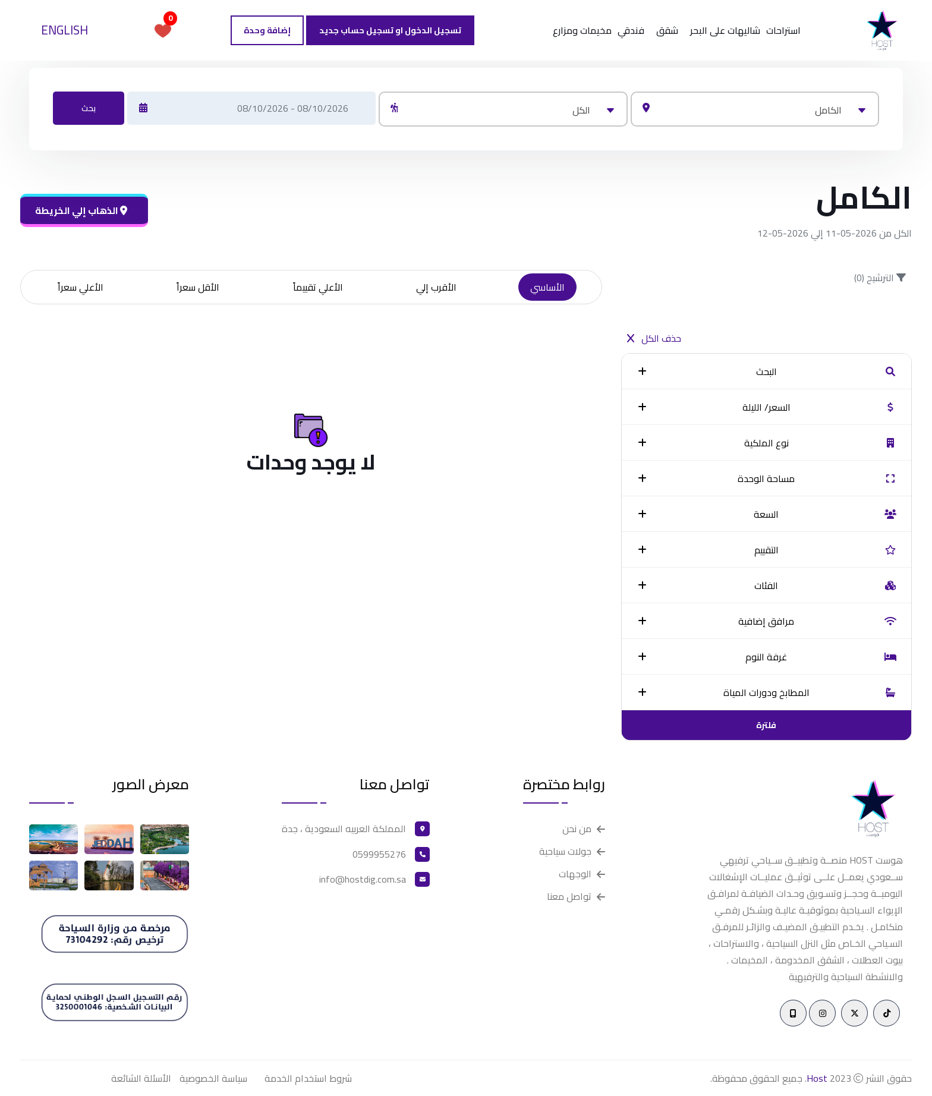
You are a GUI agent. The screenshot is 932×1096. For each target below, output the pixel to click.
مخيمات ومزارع (582, 30)
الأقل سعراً (198, 287)
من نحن (576, 829)
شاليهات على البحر (725, 30)
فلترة (766, 725)
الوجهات (575, 874)
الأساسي (547, 287)
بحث (88, 108)
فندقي (631, 30)
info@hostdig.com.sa (362, 879)
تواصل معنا (569, 896)
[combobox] (755, 109)
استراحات (783, 30)
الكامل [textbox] (828, 110)
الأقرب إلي (436, 287)
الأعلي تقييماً (318, 287)
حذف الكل (654, 338)
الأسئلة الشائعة (141, 1078)
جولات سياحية (565, 851)
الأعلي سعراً (80, 287)
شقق (667, 30)
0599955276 (379, 854)
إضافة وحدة (267, 30)
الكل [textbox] (581, 110)
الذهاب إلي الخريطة (81, 210)
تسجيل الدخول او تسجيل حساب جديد (390, 30)
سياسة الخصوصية (213, 1078)
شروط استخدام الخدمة (308, 1078)
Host (817, 1078)
